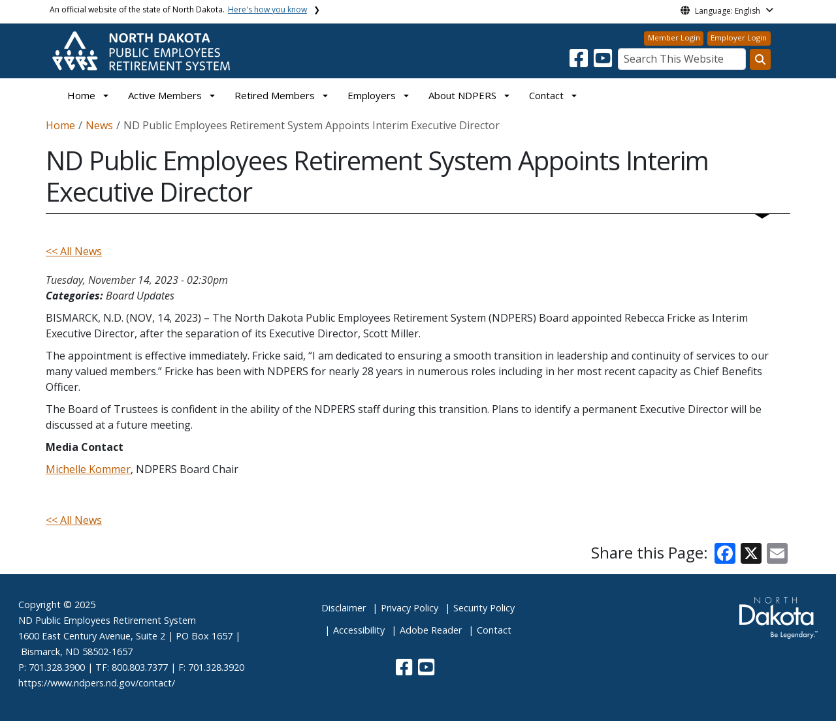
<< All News (74, 251)
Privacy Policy (409, 608)
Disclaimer (343, 608)
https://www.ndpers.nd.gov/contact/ (96, 683)
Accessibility (359, 630)
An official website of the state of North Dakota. (178, 9)
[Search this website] (760, 59)
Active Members (165, 95)
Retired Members (274, 95)
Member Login (674, 37)
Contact (494, 630)
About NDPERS (462, 95)
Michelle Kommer (88, 469)
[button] (580, 62)
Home (81, 95)
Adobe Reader (431, 630)
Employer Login (739, 37)
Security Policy (484, 608)
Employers (371, 95)
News (99, 125)
